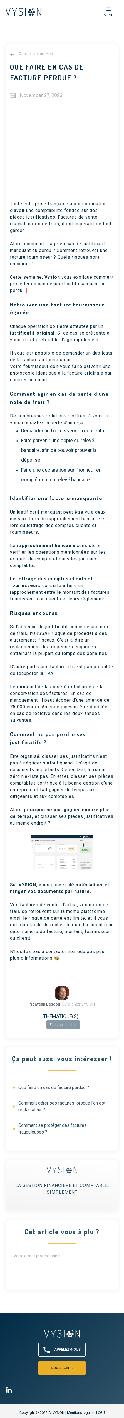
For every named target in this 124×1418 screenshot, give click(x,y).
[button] (108, 12)
